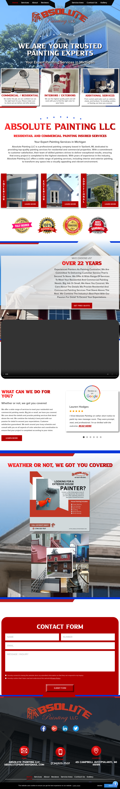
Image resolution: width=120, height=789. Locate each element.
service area (78, 2)
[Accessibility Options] (115, 784)
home (15, 2)
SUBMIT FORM (60, 688)
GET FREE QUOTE (82, 306)
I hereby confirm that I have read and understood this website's (33, 678)
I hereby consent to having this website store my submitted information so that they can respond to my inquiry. (44, 675)
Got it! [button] (111, 785)
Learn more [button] (76, 785)
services (25, 2)
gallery (103, 2)
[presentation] (100, 677)
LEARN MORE (30, 204)
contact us (92, 2)
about (35, 2)
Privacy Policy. (56, 678)
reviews (45, 2)
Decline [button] (99, 785)
